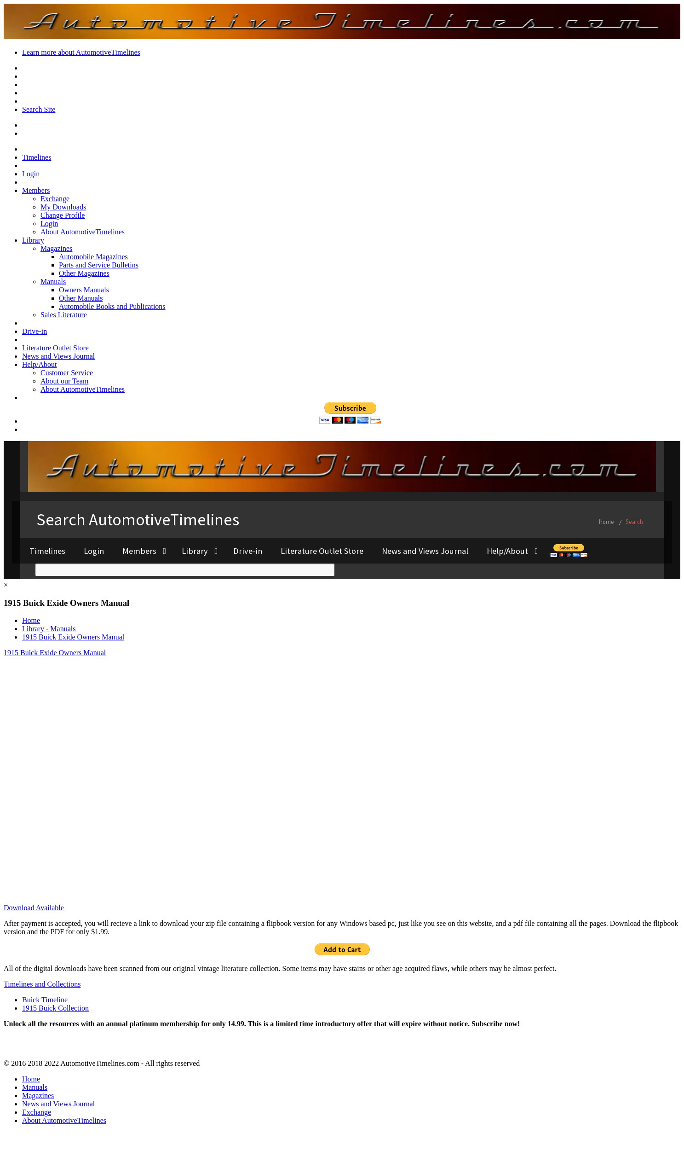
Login (31, 174)
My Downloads (63, 207)
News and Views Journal (58, 356)
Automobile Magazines (93, 257)
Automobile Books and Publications (112, 306)
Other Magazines (84, 273)
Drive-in (34, 331)
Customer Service (66, 373)
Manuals (53, 281)
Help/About (39, 364)
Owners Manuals (84, 290)
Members (36, 190)
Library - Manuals (48, 629)
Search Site (38, 109)
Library (33, 240)
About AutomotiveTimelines (82, 232)
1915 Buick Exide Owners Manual (73, 637)
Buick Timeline (45, 1000)
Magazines (56, 248)
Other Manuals (81, 298)
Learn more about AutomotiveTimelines (81, 52)
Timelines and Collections (42, 984)
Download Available (34, 908)
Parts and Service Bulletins (98, 265)
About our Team (64, 381)
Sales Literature (63, 315)
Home (31, 620)
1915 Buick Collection (55, 1008)
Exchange (54, 199)
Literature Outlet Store (55, 348)
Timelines (36, 157)
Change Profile (62, 215)
